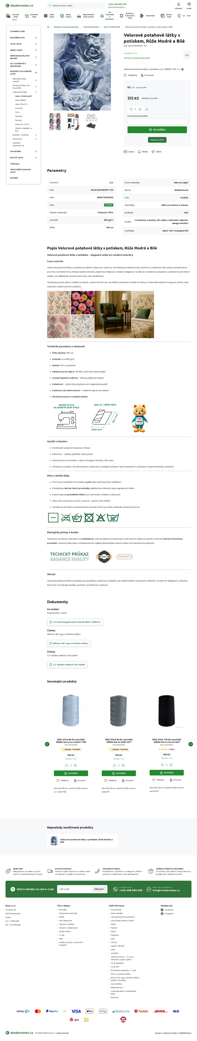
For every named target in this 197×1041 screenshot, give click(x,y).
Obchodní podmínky (68, 913)
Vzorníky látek (17, 31)
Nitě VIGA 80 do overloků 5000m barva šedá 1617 (119, 740)
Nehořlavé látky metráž (19, 80)
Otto (17, 112)
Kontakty (63, 909)
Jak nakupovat (65, 920)
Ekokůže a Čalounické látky (66, 27)
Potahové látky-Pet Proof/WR (21, 86)
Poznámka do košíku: (138, 116)
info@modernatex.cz (116, 7)
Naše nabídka (117, 913)
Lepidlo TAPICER (117, 946)
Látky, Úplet (16, 44)
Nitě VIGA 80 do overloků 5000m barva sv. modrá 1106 (71, 740)
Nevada (18, 116)
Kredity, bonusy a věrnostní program (71, 943)
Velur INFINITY (21, 100)
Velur (113, 949)
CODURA (114, 953)
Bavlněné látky (17, 37)
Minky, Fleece (16, 50)
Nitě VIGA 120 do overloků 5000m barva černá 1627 (166, 740)
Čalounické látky (91, 27)
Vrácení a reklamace (68, 928)
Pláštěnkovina (117, 987)
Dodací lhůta (64, 931)
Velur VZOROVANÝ (112, 27)
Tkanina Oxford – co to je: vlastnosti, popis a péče (122, 958)
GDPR (61, 917)
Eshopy (158, 1033)
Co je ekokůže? (117, 963)
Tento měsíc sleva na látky (20, 170)
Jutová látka (116, 984)
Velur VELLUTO (21, 104)
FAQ (61, 939)
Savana (18, 120)
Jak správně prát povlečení (123, 917)
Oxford (114, 942)
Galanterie (15, 151)
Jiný (187, 55)
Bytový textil (16, 157)
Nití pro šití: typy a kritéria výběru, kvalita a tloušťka (125, 979)
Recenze (114, 997)
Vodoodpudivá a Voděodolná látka (123, 992)
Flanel (113, 931)
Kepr (113, 939)
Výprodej (14, 164)
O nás (61, 935)
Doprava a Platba (66, 924)
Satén (113, 924)
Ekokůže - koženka (21, 135)
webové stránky (170, 1033)
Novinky (14, 178)
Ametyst (19, 108)
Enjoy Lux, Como (22, 124)
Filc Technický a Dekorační (18, 64)
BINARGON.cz (185, 1033)
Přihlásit (99, 889)
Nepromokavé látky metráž (20, 57)
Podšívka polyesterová (18, 144)
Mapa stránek (63, 1033)
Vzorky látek (116, 909)
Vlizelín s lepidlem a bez (23, 129)
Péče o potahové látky (121, 974)
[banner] (23, 5)
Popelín (114, 928)
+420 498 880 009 (117, 4)
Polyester (115, 935)
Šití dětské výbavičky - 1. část (123, 970)
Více (179, 69)
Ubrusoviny (17, 139)
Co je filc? (115, 967)
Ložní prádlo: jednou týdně (122, 920)
